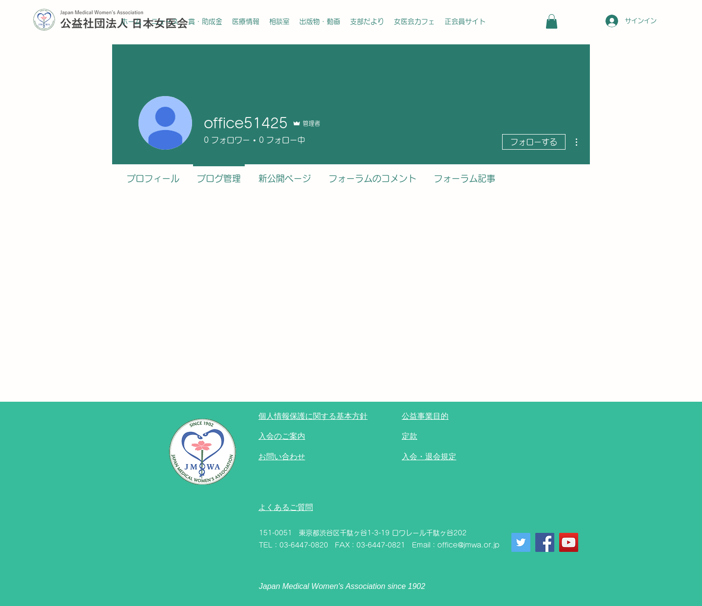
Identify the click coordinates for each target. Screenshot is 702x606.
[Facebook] (544, 542)
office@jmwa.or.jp (468, 545)
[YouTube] (568, 542)
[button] (552, 21)
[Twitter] (520, 542)
